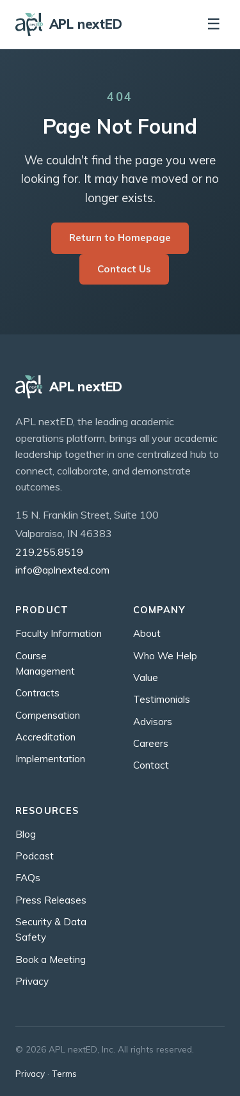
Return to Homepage (120, 237)
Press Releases (50, 900)
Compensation (47, 715)
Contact (151, 765)
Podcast (34, 856)
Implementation (50, 759)
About (147, 633)
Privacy (32, 981)
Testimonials (161, 699)
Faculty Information (58, 633)
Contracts (37, 693)
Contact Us (124, 269)
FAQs (27, 878)
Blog (25, 834)
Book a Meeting (50, 959)
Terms (64, 1073)
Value (145, 677)
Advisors (152, 722)
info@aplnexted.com (62, 569)
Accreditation (45, 737)
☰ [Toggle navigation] (214, 24)
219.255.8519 (49, 551)
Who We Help (165, 656)
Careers (150, 743)
